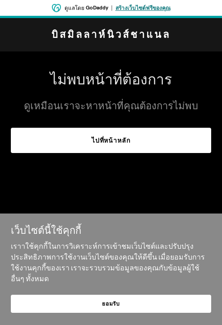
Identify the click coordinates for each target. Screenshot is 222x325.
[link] (111, 35)
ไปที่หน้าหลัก (111, 140)
